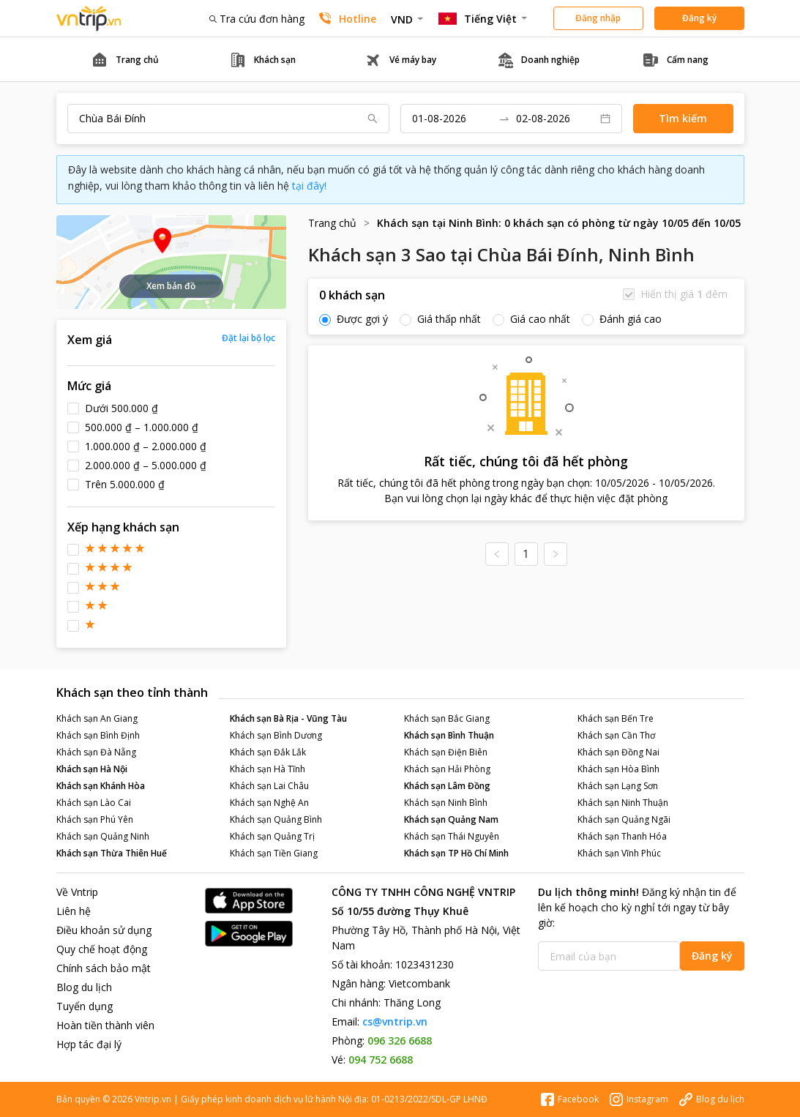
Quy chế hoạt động (101, 949)
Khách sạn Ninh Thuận (622, 802)
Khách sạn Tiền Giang (274, 853)
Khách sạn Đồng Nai (618, 752)
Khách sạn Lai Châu (269, 786)
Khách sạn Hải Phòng (447, 769)
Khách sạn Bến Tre (615, 718)
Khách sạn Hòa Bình (618, 769)
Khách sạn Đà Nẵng (96, 752)
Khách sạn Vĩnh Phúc (619, 853)
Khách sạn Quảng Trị (272, 836)
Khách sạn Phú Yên (94, 819)
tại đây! (309, 186)
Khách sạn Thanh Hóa (622, 836)
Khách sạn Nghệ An (269, 802)
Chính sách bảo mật (103, 968)
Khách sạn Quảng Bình (276, 819)
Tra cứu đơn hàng (256, 19)
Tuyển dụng (84, 1006)
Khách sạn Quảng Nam (451, 819)
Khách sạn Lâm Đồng (447, 786)
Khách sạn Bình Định (98, 735)
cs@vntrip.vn (394, 1021)
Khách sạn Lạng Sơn (617, 786)
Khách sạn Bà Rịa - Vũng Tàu (288, 718)
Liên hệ (73, 911)
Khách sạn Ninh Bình (445, 802)
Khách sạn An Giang (97, 718)
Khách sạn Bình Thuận (449, 735)
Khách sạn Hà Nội (91, 769)
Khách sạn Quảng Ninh (102, 836)
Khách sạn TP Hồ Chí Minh (456, 853)
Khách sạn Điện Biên (445, 752)
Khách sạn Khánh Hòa (100, 786)
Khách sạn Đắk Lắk (268, 752)
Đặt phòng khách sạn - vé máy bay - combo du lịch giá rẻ (89, 18)
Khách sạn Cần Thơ (616, 735)
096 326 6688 (399, 1040)
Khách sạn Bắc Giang (447, 718)
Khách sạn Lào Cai (93, 802)
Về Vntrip (77, 892)
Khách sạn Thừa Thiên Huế (111, 853)
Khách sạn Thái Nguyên (451, 836)
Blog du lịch (84, 987)
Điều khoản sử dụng (104, 930)
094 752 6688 (380, 1059)
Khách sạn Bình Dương (276, 735)
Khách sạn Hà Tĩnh (267, 769)
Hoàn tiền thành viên (105, 1025)
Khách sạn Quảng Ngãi (623, 819)
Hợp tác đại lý (89, 1044)
